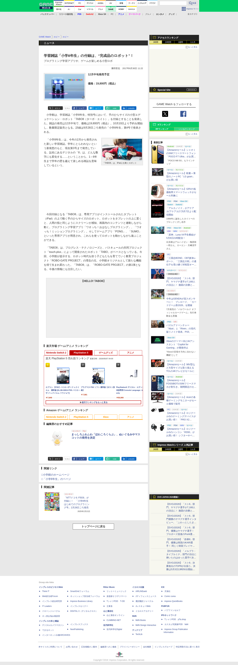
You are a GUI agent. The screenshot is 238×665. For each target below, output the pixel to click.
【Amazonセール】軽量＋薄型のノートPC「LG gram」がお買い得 (181, 176)
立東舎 (110, 606)
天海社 (167, 591)
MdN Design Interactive (146, 625)
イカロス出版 (138, 587)
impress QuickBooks (173, 601)
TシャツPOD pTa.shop (175, 619)
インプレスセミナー (79, 606)
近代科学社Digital (114, 629)
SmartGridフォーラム (79, 591)
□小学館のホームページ (55, 474)
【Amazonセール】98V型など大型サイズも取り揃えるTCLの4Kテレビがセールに (180, 367)
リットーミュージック (116, 591)
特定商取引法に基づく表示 (188, 647)
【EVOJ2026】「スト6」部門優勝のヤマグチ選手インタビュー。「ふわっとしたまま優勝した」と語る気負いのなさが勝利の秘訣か (181, 522)
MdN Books (141, 620)
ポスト (57, 108)
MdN (134, 616)
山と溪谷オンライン (115, 615)
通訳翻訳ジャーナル (144, 601)
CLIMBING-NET (114, 620)
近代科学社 (108, 625)
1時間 (155, 42)
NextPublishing (76, 629)
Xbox (106, 417)
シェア (81, 108)
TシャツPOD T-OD (116, 601)
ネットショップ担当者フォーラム (85, 596)
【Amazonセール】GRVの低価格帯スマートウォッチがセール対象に (181, 192)
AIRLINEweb (141, 591)
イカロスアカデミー (144, 611)
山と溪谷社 (108, 611)
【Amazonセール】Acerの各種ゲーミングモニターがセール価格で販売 (181, 400)
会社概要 (147, 647)
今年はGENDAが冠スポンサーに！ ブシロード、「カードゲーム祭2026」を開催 (181, 302)
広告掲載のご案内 (89, 647)
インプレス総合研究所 (52, 601)
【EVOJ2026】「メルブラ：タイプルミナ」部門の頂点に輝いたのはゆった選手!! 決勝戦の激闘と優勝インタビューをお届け (181, 558)
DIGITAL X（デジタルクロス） (84, 611)
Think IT (45, 591)
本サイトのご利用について (50, 647)
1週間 (180, 42)
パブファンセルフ (172, 610)
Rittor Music (109, 587)
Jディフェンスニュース (146, 596)
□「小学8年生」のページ (56, 479)
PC (112, 14)
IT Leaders (47, 606)
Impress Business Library (81, 601)
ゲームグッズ (106, 352)
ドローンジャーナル (51, 611)
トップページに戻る (93, 526)
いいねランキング (187, 129)
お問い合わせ (72, 647)
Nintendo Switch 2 (56, 352)
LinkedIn (131, 108)
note (114, 108)
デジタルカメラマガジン (53, 625)
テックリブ (137, 630)
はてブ (98, 108)
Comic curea (170, 596)
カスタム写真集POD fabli (176, 624)
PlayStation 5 (81, 352)
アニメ (130, 352)
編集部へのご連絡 (108, 647)
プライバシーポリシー (130, 647)
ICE (162, 587)
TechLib (139, 634)
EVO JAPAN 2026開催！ (169, 497)
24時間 (168, 42)
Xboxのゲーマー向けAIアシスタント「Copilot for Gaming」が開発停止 (180, 344)
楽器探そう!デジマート (117, 596)
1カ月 (193, 42)
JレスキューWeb (143, 606)
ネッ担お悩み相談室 (51, 616)
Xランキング (164, 124)
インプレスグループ (163, 647)
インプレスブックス (79, 624)
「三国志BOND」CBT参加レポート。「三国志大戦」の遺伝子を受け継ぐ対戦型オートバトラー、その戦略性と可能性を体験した (181, 265)
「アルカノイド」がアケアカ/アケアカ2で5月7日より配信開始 (181, 211)
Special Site (164, 90)
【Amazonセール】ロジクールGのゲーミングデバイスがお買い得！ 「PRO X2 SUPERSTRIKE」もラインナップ (181, 420)
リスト (67, 108)
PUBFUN (165, 606)
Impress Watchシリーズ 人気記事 (175, 445)
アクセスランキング (168, 37)
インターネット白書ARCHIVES (56, 635)
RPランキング (162, 129)
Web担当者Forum (50, 596)
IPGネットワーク (169, 615)
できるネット (48, 630)
